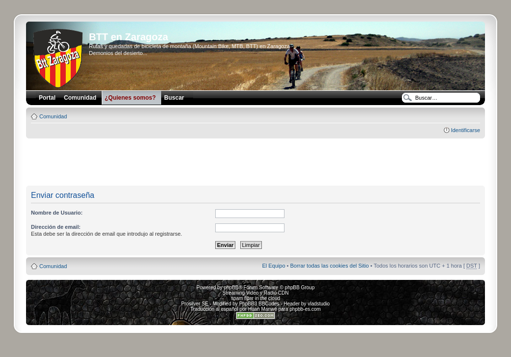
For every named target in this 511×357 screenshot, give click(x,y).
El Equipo (273, 266)
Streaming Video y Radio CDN (256, 293)
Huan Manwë (262, 309)
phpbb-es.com (304, 309)
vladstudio (319, 303)
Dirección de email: (56, 227)
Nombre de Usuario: (57, 213)
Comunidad (53, 116)
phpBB (231, 287)
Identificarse (465, 130)
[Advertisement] (255, 162)
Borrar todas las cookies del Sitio (329, 266)
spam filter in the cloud (255, 298)
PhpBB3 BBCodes (259, 303)
